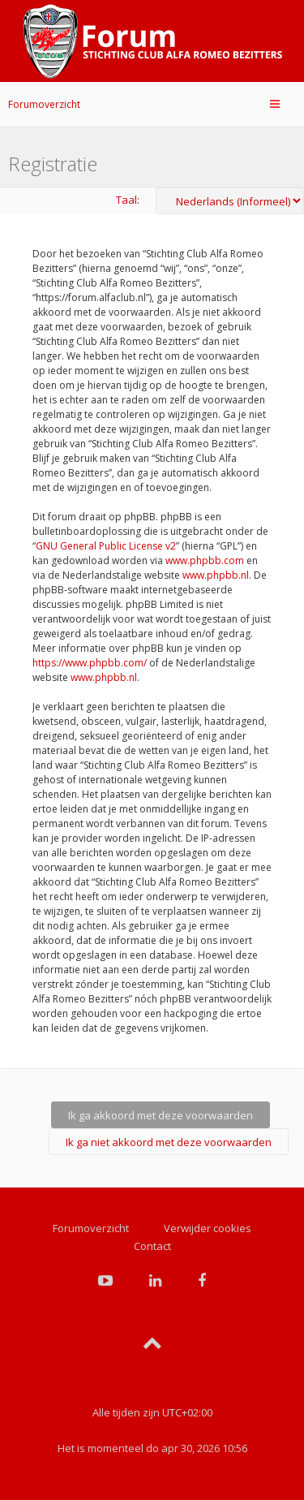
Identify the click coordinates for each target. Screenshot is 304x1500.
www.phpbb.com (204, 560)
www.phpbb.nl (215, 575)
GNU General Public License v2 (106, 546)
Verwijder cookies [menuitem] (207, 1228)
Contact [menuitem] (152, 1246)
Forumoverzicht (44, 104)
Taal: (127, 199)
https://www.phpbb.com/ (89, 663)
